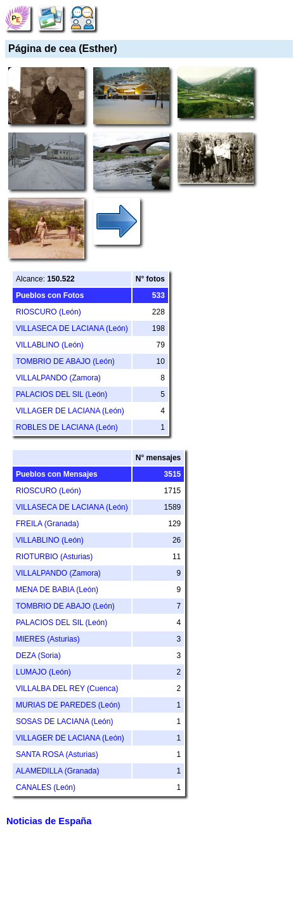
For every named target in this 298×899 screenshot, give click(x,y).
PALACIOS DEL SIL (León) (61, 394)
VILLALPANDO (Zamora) (58, 377)
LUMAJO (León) (43, 672)
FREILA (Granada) (47, 523)
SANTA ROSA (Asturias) (57, 754)
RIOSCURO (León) (48, 311)
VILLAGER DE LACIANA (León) (70, 410)
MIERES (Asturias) (48, 639)
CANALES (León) (45, 787)
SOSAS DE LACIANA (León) (64, 721)
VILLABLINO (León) (50, 344)
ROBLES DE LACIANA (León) (67, 427)
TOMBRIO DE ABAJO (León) (65, 361)
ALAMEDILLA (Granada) (57, 770)
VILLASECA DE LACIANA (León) (72, 328)
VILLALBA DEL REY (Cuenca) (67, 688)
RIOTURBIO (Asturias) (54, 556)
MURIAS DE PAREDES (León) (68, 705)
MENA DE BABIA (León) (57, 589)
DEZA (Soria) (38, 655)
